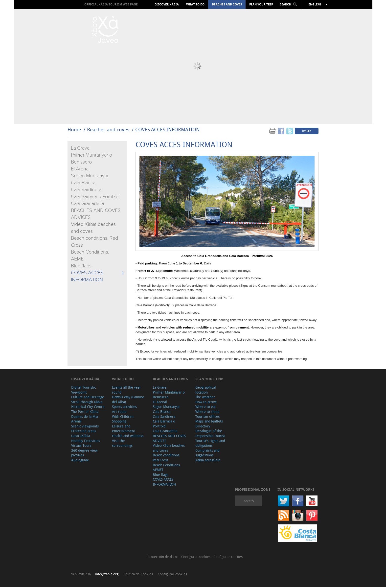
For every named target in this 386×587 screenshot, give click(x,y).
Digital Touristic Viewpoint (83, 390)
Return (306, 131)
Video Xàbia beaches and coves (169, 448)
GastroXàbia (80, 435)
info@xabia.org (106, 574)
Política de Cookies (138, 574)
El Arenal (80, 169)
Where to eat (205, 406)
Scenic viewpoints (85, 426)
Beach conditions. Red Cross (166, 457)
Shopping (119, 421)
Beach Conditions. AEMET (167, 467)
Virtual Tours (81, 445)
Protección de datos (163, 556)
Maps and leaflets (209, 421)
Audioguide (80, 460)
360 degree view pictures (84, 453)
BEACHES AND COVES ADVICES (169, 438)
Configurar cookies (196, 556)
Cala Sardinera (86, 190)
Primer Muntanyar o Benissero (169, 394)
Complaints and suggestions (207, 453)
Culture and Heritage (87, 397)
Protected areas (83, 430)
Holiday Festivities (85, 440)
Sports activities (124, 406)
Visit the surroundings (122, 443)
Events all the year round (126, 390)
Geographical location (205, 390)
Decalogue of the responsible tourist (210, 433)
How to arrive (206, 401)
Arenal (76, 421)
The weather (205, 397)
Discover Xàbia (167, 4)
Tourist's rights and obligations (210, 443)
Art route (119, 411)
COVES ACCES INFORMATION (167, 129)
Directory (202, 426)
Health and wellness (127, 435)
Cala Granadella (87, 204)
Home (74, 129)
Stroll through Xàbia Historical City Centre (88, 404)
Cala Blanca (83, 183)
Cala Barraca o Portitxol (95, 197)
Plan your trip (261, 4)
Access (249, 500)
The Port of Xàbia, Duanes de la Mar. (85, 414)
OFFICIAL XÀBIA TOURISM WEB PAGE (111, 4)
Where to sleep (207, 411)
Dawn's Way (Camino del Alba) (128, 399)
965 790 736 (81, 574)
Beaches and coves (227, 4)
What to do (195, 4)
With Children (123, 416)
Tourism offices (207, 416)
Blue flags (81, 266)
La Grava (80, 148)
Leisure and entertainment (123, 428)
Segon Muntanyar (90, 176)
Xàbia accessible (207, 460)
